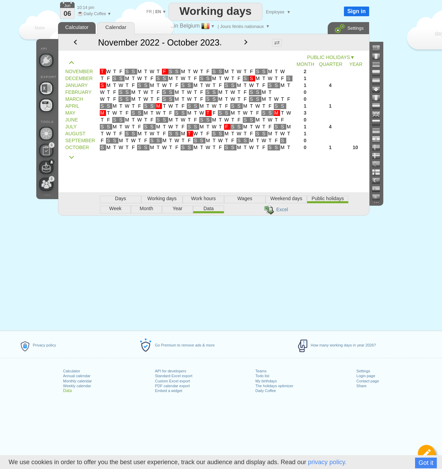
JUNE (71, 120)
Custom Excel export (172, 381)
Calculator (71, 371)
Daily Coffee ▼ (94, 13)
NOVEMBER (79, 71)
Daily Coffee (266, 391)
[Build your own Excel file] (46, 88)
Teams (261, 371)
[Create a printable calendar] (46, 105)
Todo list (262, 376)
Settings (363, 371)
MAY (70, 113)
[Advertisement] (213, 272)
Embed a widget (168, 391)
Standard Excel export (173, 376)
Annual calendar (77, 376)
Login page (365, 376)
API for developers (170, 371)
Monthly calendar (77, 381)
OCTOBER (77, 147)
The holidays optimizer (275, 386)
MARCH (74, 99)
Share (361, 386)
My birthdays (266, 381)
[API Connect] (46, 60)
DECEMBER (79, 78)
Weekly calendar (77, 386)
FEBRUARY (78, 92)
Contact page (367, 381)
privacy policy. (327, 462)
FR (149, 11)
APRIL (72, 106)
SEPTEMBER (80, 140)
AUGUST (75, 133)
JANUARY (76, 85)
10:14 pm (85, 7)
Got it (426, 462)
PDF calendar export (172, 386)
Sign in (356, 11)
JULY (71, 126)
